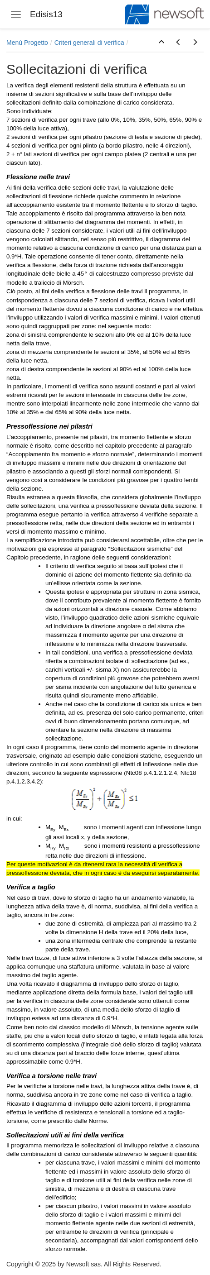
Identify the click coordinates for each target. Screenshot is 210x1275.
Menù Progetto (27, 42)
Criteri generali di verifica (89, 42)
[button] (161, 42)
